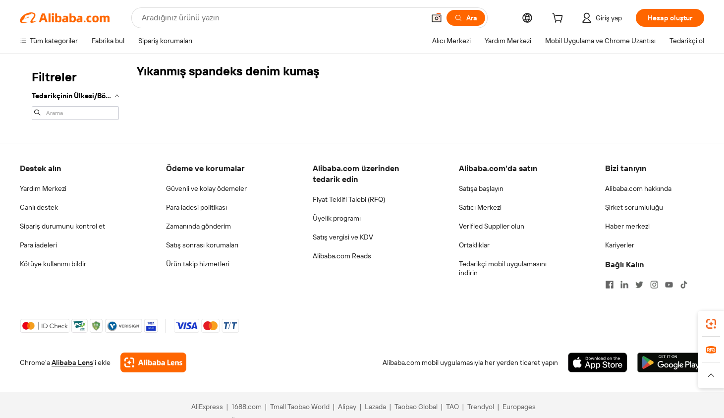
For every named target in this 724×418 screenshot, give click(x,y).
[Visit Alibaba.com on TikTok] (683, 284)
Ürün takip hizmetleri (197, 264)
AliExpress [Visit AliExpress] (207, 407)
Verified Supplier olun (491, 226)
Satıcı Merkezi (480, 207)
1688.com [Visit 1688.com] (246, 407)
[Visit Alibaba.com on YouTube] (669, 284)
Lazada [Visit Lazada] (375, 407)
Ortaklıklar (474, 245)
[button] (437, 18)
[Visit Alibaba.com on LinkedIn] (624, 284)
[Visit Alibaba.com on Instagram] (654, 284)
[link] (711, 324)
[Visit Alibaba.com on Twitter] (639, 284)
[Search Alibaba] (282, 17)
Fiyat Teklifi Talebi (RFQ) (349, 199)
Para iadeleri (38, 245)
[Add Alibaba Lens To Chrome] (153, 362)
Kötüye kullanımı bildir (53, 264)
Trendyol (480, 407)
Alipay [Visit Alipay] (347, 407)
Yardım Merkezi (43, 188)
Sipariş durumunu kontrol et (62, 226)
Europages (519, 407)
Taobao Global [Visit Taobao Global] (416, 407)
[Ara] (465, 18)
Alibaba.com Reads (342, 256)
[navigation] (75, 94)
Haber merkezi (627, 226)
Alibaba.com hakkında (638, 188)
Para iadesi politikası (196, 207)
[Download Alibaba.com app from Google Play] (670, 362)
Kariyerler (619, 245)
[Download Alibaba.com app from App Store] (597, 362)
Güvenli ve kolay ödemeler (206, 188)
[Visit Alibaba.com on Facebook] (609, 284)
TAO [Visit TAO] (452, 407)
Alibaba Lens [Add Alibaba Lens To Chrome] (72, 362)
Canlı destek (39, 207)
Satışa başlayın (481, 188)
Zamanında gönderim (198, 226)
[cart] (559, 19)
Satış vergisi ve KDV (343, 237)
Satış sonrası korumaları (202, 245)
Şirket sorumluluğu (634, 207)
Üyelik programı (337, 218)
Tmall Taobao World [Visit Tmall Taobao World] (300, 407)
